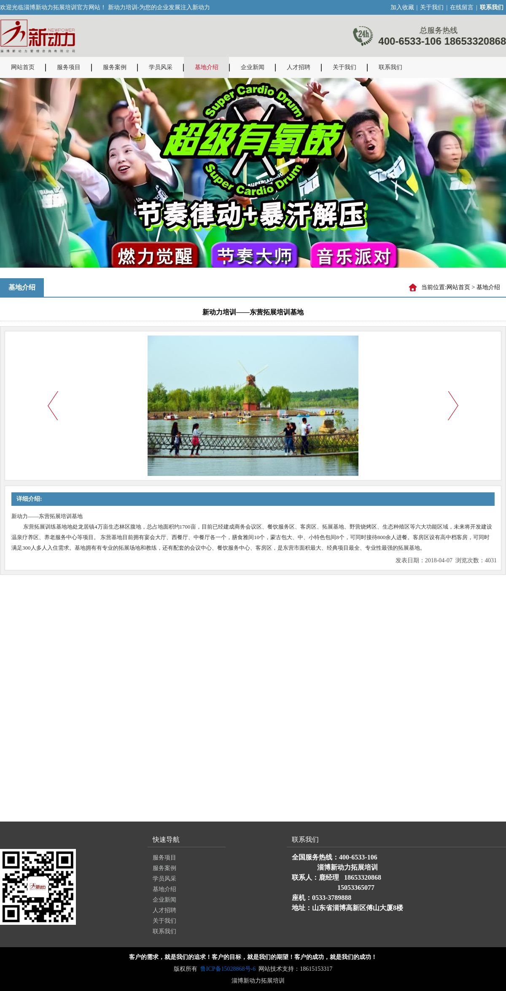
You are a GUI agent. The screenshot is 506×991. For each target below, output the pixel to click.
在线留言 (462, 7)
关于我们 (432, 7)
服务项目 (69, 67)
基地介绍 (206, 67)
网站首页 (23, 67)
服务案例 (114, 67)
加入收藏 (402, 7)
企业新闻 (252, 67)
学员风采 (160, 67)
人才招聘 (298, 67)
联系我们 (390, 67)
